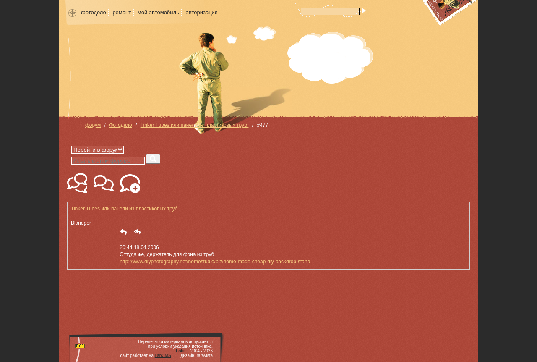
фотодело (93, 12)
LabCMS (163, 355)
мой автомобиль (158, 12)
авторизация (202, 12)
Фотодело (120, 125)
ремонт (121, 12)
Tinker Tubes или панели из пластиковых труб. (195, 125)
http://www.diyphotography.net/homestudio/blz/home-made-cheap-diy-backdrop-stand (215, 262)
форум (93, 125)
